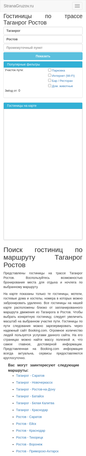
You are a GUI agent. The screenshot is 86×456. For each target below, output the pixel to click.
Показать (43, 56)
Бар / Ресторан (60, 80)
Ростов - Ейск (26, 424)
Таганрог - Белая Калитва (35, 403)
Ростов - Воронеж (29, 444)
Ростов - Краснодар (30, 430)
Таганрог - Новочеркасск (34, 382)
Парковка (56, 70)
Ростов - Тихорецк (29, 437)
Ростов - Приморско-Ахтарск (37, 451)
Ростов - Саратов (29, 417)
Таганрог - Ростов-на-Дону (35, 389)
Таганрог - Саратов (30, 375)
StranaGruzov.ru (19, 6)
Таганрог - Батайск (30, 396)
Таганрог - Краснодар (32, 410)
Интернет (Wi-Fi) (61, 75)
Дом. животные (60, 86)
